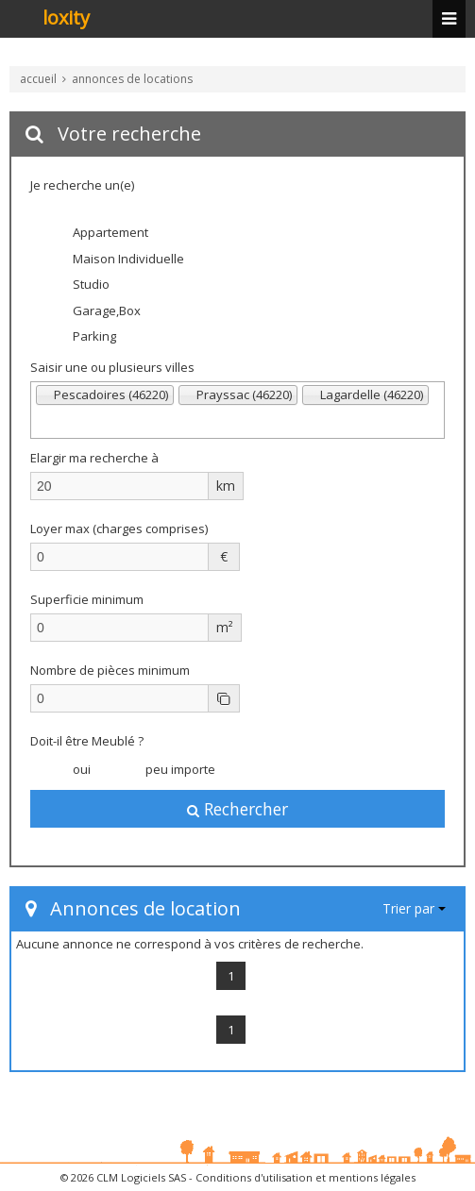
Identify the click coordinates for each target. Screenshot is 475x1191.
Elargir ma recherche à (95, 457)
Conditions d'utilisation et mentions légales (305, 1177)
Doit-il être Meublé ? (87, 740)
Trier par (414, 908)
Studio (79, 286)
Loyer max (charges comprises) (119, 528)
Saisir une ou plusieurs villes (112, 367)
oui (70, 770)
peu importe (168, 770)
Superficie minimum (87, 599)
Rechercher (237, 808)
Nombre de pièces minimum (110, 670)
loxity (66, 18)
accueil (38, 79)
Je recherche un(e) (82, 184)
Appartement (98, 234)
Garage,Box (95, 311)
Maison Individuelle (116, 259)
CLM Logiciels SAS (141, 1177)
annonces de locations (132, 79)
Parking (82, 337)
